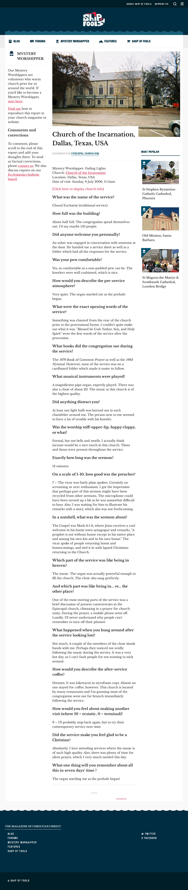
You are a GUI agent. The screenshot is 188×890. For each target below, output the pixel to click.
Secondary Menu (182, 4)
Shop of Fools (141, 41)
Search (175, 4)
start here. (15, 101)
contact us (25, 166)
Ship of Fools (94, 18)
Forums (40, 41)
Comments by (125, 799)
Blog (16, 41)
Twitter (148, 833)
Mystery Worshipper (75, 41)
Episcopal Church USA (85, 153)
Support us (161, 4)
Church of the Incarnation (86, 173)
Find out (14, 108)
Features (110, 41)
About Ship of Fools (139, 4)
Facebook (149, 838)
